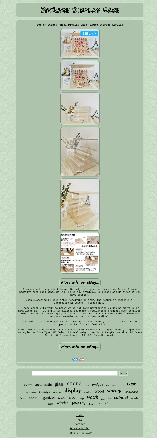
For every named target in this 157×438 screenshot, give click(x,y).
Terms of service (80, 433)
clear (51, 403)
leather (72, 398)
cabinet (121, 397)
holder (62, 398)
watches (87, 392)
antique (97, 385)
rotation (57, 393)
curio (34, 392)
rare (109, 398)
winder (62, 403)
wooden (135, 398)
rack (87, 385)
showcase (131, 391)
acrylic (105, 403)
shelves (28, 385)
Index (80, 415)
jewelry (78, 403)
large (103, 399)
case (131, 384)
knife (82, 398)
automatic (43, 384)
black (23, 398)
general (121, 386)
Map (80, 420)
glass (59, 384)
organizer (47, 397)
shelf (32, 398)
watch (92, 397)
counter (25, 392)
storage (114, 390)
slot (107, 385)
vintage (44, 391)
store (74, 384)
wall (114, 385)
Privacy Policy (80, 428)
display (72, 390)
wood (99, 391)
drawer (92, 404)
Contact (80, 424)
